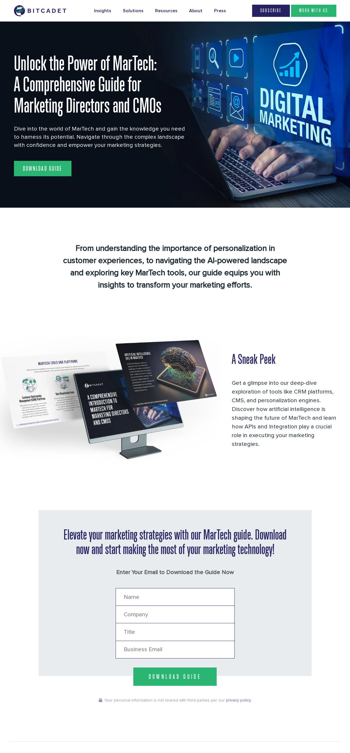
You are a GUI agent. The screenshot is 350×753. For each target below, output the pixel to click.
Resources (166, 11)
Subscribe (271, 10)
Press (220, 11)
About (195, 11)
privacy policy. (239, 700)
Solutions (133, 11)
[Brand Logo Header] (40, 10)
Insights (102, 11)
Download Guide (42, 168)
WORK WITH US (313, 10)
